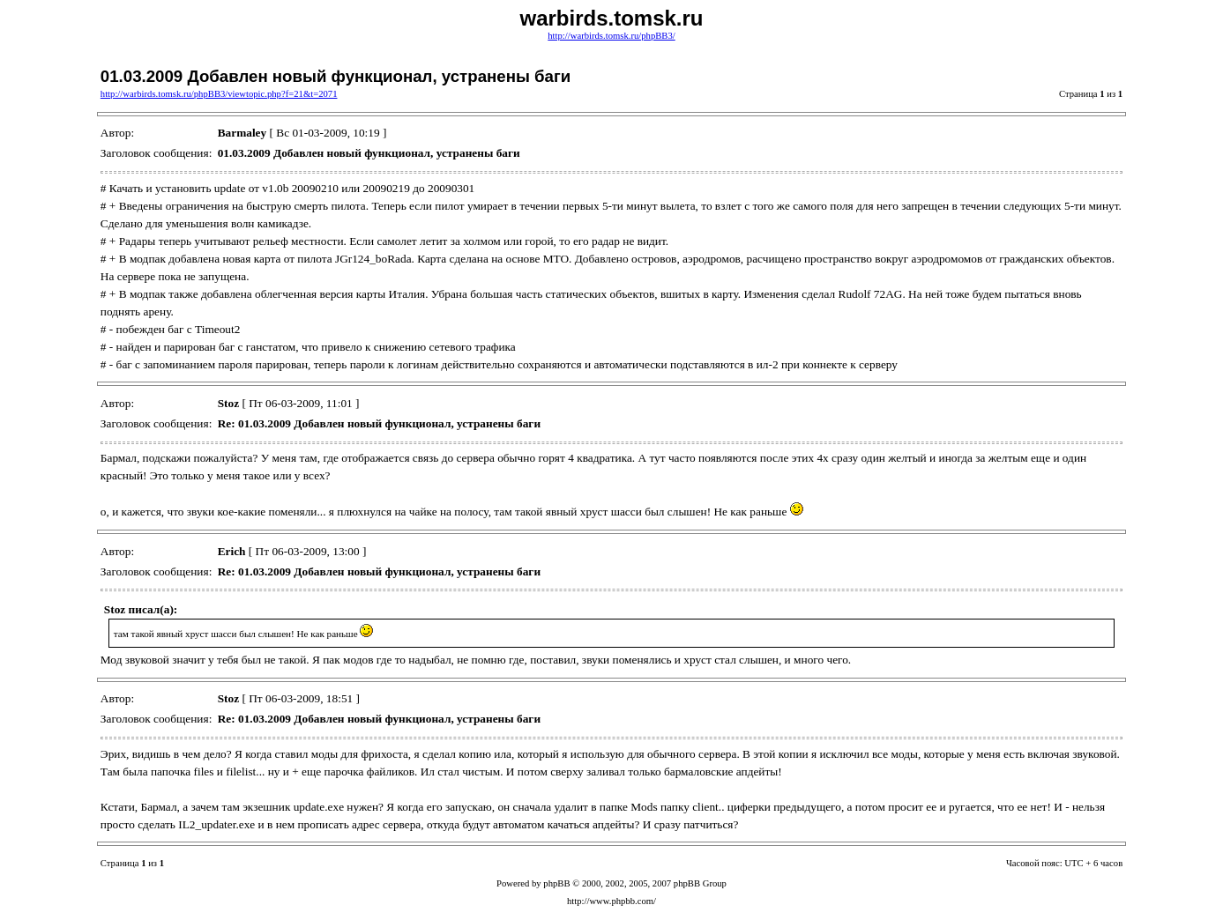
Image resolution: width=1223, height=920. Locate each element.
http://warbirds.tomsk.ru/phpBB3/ (611, 36)
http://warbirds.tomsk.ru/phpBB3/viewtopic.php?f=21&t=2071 (219, 94)
